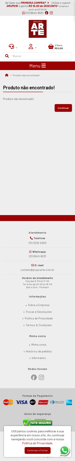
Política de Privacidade (39, 318)
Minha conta (38, 344)
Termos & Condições (39, 325)
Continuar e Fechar (37, 450)
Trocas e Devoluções (39, 311)
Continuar (63, 107)
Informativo (39, 358)
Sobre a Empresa (39, 305)
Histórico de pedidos (39, 351)
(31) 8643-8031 (32, 13)
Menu (37, 65)
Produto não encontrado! (26, 75)
